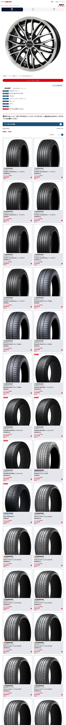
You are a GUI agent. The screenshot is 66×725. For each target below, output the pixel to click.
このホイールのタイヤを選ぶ (33, 80)
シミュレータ (15, 5)
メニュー (10, 5)
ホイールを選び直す (57, 85)
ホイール (6, 5)
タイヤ (2, 5)
